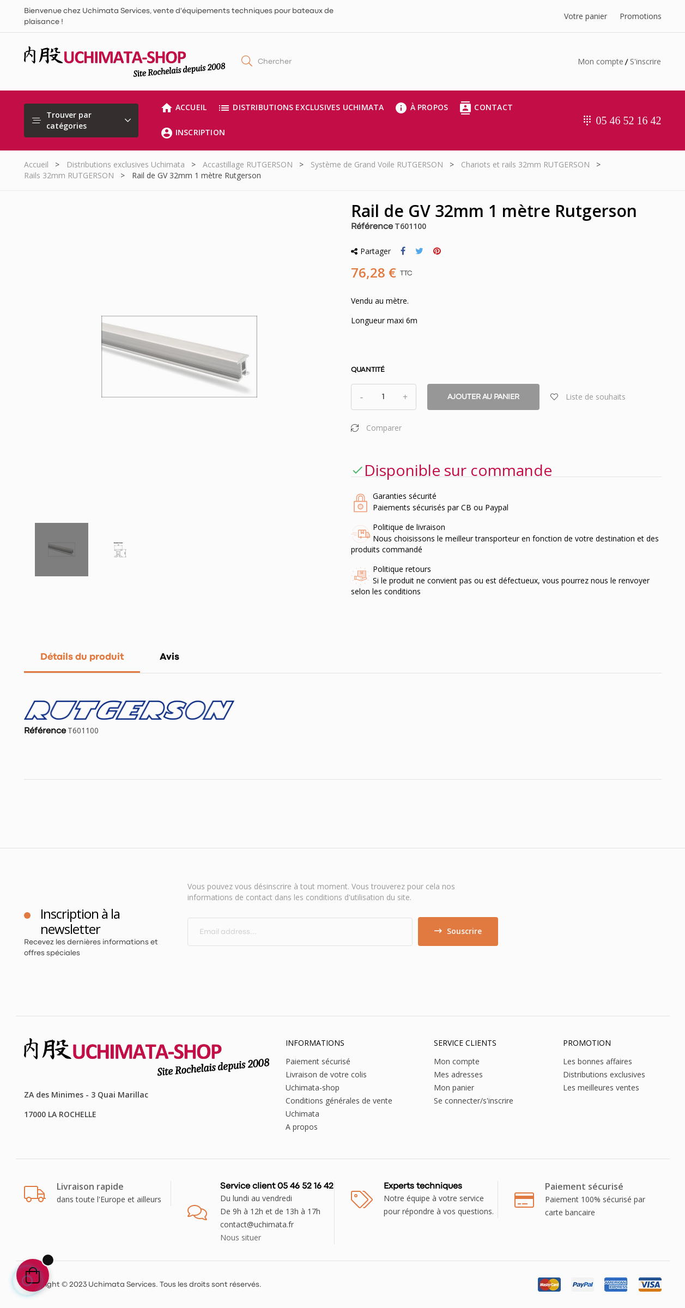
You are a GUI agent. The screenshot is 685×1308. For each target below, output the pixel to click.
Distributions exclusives (604, 1074)
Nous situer (240, 1237)
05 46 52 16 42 (629, 120)
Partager (403, 251)
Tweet (419, 251)
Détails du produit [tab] (82, 657)
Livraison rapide (90, 1186)
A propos (302, 1127)
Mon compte (600, 61)
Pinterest (437, 251)
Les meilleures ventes (601, 1087)
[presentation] (278, 967)
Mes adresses (458, 1074)
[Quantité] (383, 397)
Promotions (641, 16)
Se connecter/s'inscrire (473, 1100)
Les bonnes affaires (597, 1061)
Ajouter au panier (483, 397)
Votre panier (585, 16)
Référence (372, 227)
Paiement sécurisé (318, 1061)
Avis (169, 657)
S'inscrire (645, 61)
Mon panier (454, 1087)
